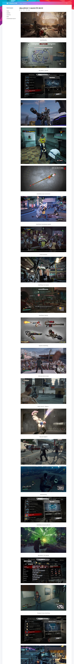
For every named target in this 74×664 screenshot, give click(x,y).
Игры (21, 3)
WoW (8, 16)
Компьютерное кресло (11, 18)
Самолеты (9, 14)
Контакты (25, 3)
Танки (8, 11)
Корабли (8, 12)
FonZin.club (13, 3)
